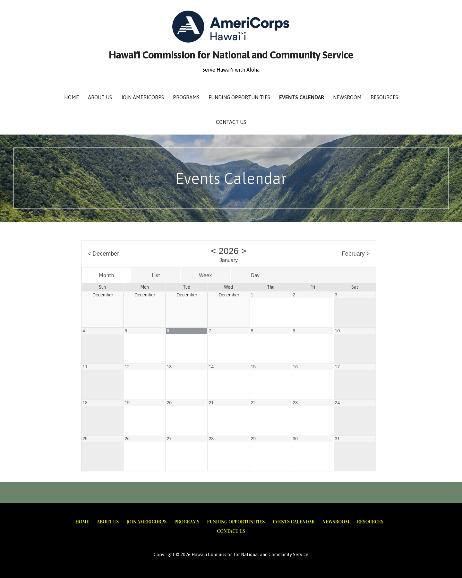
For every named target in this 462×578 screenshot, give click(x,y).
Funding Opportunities (239, 97)
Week (205, 275)
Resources (384, 97)
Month (106, 275)
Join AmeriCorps (142, 97)
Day (255, 275)
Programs (186, 97)
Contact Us (231, 122)
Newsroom (347, 97)
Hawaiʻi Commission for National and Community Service (231, 55)
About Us (100, 97)
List (156, 275)
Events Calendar (301, 97)
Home (71, 97)
